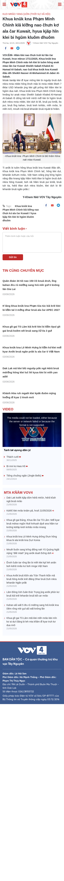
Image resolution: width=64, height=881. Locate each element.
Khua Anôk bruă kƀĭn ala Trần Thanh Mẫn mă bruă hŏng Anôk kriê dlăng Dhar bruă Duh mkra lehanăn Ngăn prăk (31, 756)
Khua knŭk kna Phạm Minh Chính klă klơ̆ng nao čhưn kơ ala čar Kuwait (21, 210)
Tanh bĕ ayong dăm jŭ (17, 627)
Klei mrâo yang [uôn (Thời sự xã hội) (26, 14)
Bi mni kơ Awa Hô (17, 643)
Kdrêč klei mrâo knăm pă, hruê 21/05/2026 (30, 687)
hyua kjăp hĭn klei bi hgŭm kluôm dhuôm (19, 217)
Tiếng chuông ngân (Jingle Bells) (25, 652)
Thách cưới (13, 633)
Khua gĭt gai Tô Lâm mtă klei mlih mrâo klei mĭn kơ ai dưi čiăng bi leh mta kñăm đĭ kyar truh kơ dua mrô (31, 799)
